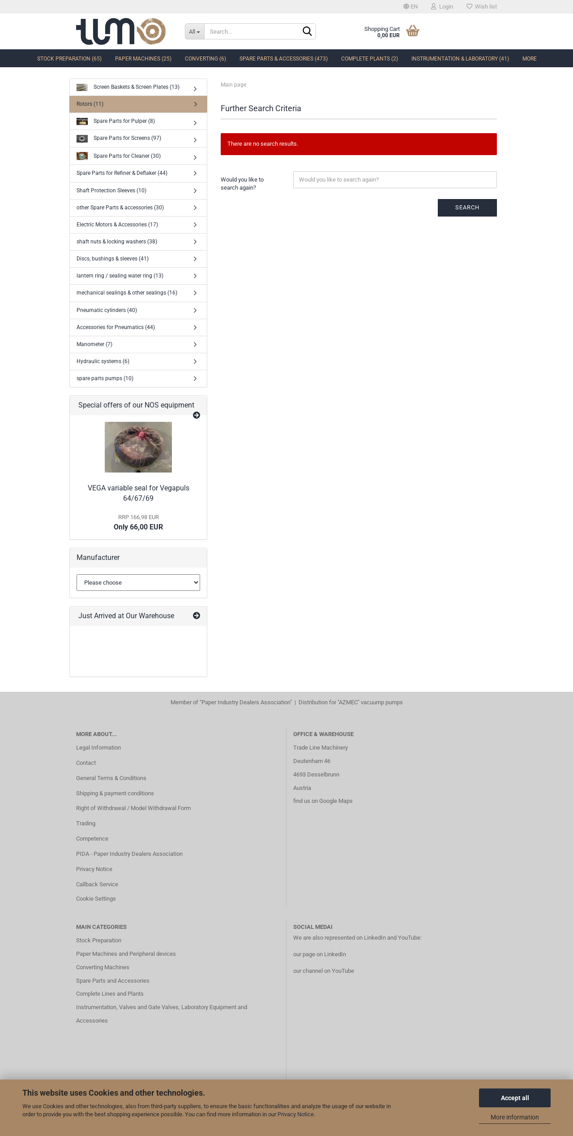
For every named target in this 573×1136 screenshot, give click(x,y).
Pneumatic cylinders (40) (107, 310)
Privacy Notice (296, 1114)
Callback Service (97, 884)
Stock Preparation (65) (69, 59)
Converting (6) (205, 59)
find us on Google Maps (323, 801)
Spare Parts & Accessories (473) (283, 59)
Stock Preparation (98, 940)
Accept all (515, 1097)
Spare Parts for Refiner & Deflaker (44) (122, 173)
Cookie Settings (96, 898)
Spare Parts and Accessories (113, 980)
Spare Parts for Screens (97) (119, 139)
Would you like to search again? (242, 183)
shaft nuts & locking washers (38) (117, 241)
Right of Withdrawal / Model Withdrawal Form (133, 808)
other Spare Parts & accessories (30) (120, 207)
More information (515, 1117)
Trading (85, 823)
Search (467, 207)
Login (442, 6)
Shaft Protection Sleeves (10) (111, 190)
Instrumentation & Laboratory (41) (460, 59)
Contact (86, 762)
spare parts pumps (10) (105, 378)
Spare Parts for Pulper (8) (116, 122)
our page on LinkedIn (319, 954)
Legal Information (98, 747)
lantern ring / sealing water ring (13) (120, 276)
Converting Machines (102, 967)
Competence (92, 838)
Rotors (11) (90, 104)
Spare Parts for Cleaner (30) (119, 156)
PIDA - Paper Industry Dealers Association (129, 853)
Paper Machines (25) (143, 59)
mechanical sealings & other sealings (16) (127, 293)
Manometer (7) (94, 344)
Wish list (481, 6)
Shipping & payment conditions (115, 793)
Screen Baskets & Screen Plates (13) (128, 87)
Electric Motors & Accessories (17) (117, 224)
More (529, 59)
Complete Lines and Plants (110, 993)
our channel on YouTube (323, 970)
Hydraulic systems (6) (103, 361)
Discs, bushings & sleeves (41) (113, 259)
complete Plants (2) (369, 59)
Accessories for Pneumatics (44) (116, 327)
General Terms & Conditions (111, 778)
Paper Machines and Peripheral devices (126, 953)
